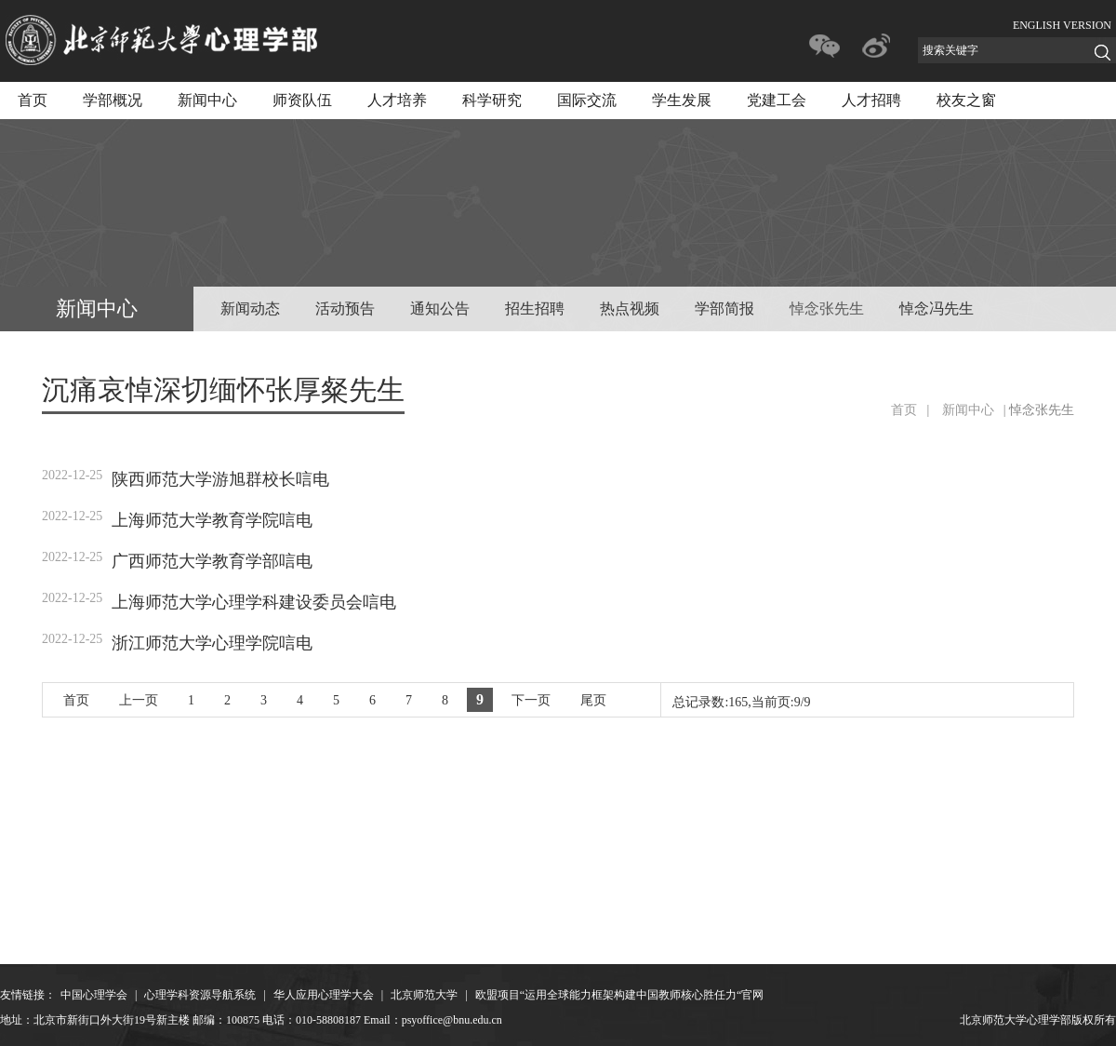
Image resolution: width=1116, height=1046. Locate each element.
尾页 (593, 700)
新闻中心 (207, 100)
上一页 (138, 700)
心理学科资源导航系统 (200, 994)
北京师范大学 (424, 994)
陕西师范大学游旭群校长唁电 (220, 479)
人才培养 (397, 100)
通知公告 (440, 308)
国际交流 (587, 100)
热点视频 (629, 308)
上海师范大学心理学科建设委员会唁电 (254, 602)
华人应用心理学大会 (323, 994)
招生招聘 (535, 308)
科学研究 (492, 100)
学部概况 (112, 100)
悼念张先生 (827, 308)
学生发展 (681, 100)
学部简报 (724, 308)
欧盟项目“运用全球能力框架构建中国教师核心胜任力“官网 (619, 994)
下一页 (531, 700)
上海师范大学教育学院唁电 (212, 520)
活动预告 (345, 308)
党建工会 (776, 100)
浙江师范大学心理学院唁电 (212, 643)
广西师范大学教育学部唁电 (212, 561)
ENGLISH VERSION (1062, 25)
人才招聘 (871, 100)
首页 (32, 100)
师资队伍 (302, 100)
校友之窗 (966, 100)
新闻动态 (250, 308)
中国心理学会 (93, 994)
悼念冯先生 (936, 308)
